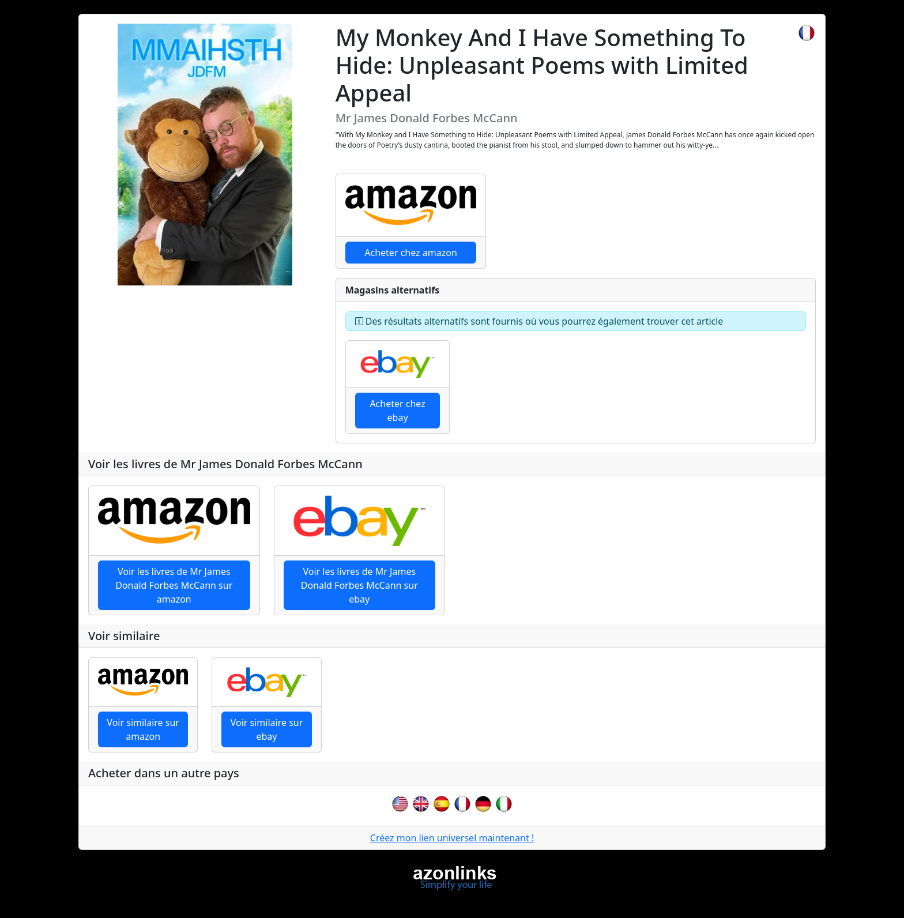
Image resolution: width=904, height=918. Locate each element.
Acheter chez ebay (397, 410)
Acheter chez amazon (410, 252)
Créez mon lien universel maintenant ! (452, 838)
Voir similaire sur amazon (143, 729)
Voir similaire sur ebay (267, 729)
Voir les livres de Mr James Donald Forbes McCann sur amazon (173, 585)
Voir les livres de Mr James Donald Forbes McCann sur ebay (359, 585)
